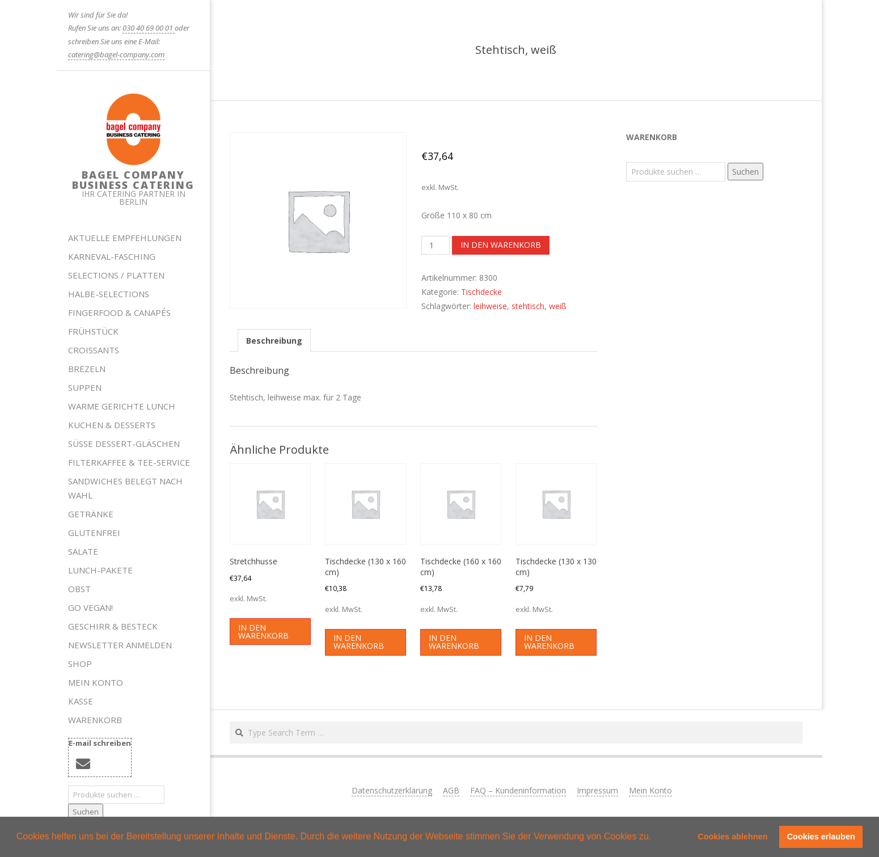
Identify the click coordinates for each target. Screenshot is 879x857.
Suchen (86, 812)
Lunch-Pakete (100, 570)
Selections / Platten (116, 275)
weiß (558, 306)
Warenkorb (95, 719)
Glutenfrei (94, 532)
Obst (79, 588)
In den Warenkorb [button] (263, 631)
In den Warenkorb (500, 244)
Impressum (597, 790)
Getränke (90, 514)
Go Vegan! (90, 607)
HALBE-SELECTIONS (108, 293)
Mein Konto (95, 682)
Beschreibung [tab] (274, 340)
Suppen (85, 387)
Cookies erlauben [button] (821, 836)
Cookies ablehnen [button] (732, 836)
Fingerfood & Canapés (119, 312)
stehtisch (528, 306)
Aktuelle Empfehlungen (124, 237)
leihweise (490, 306)
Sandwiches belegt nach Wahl (125, 488)
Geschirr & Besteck (113, 626)
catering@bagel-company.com (116, 54)
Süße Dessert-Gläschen (124, 443)
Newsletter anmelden (120, 645)
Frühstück (93, 331)
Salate (83, 551)
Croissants (93, 350)
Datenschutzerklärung (392, 790)
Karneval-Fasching (111, 256)
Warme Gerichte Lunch (121, 406)
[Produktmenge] (435, 245)
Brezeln (86, 368)
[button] (655, 837)
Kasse (80, 701)
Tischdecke (481, 291)
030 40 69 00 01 (148, 28)
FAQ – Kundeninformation (518, 790)
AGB (451, 790)
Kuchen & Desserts (111, 424)
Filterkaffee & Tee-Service (129, 462)
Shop (80, 663)
